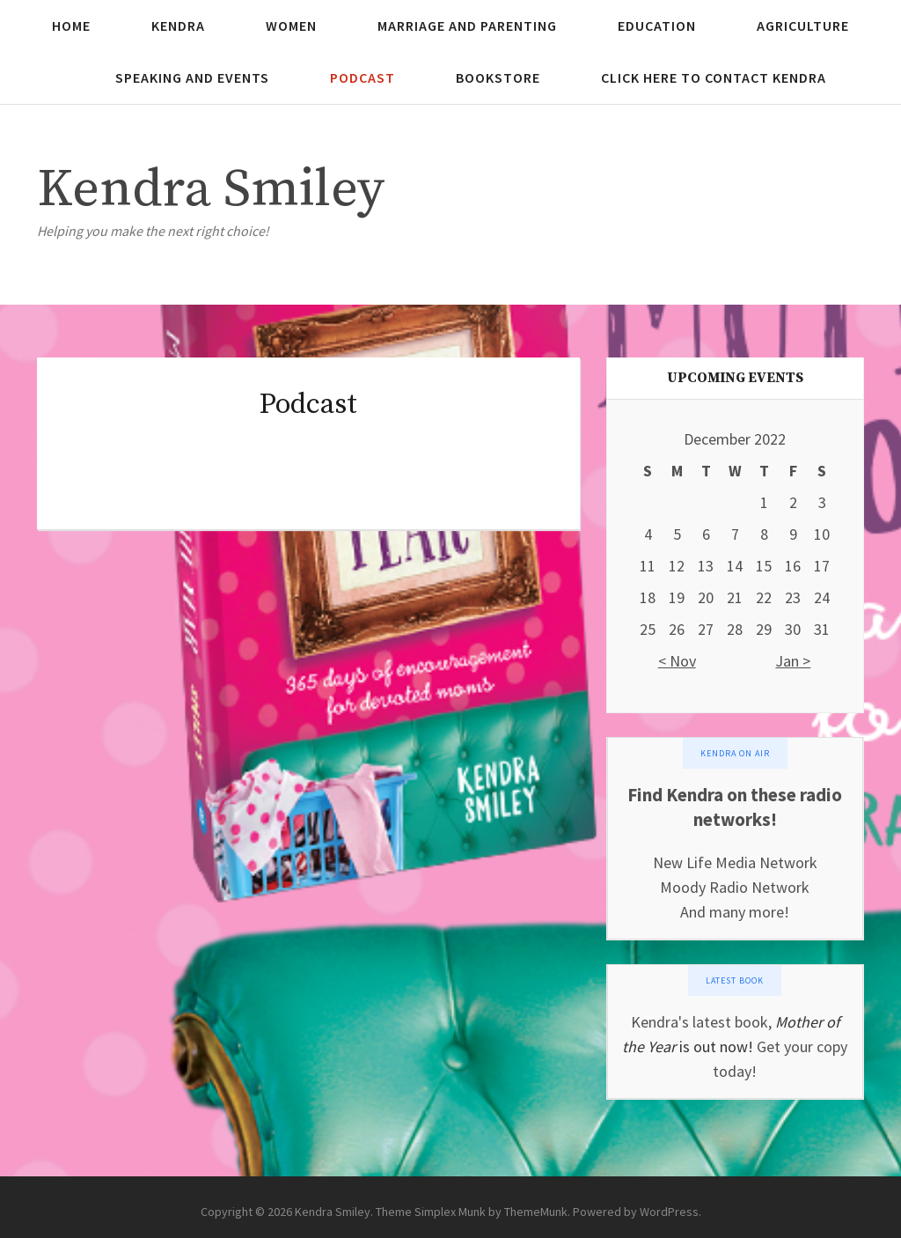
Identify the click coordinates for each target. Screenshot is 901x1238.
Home (71, 25)
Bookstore (498, 77)
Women (291, 25)
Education (657, 25)
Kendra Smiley (211, 190)
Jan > (792, 661)
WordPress (669, 1212)
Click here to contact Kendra (713, 77)
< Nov (677, 661)
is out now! (714, 1046)
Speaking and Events (192, 77)
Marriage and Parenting (467, 25)
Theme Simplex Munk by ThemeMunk (472, 1212)
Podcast (362, 77)
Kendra (178, 25)
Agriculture (803, 25)
